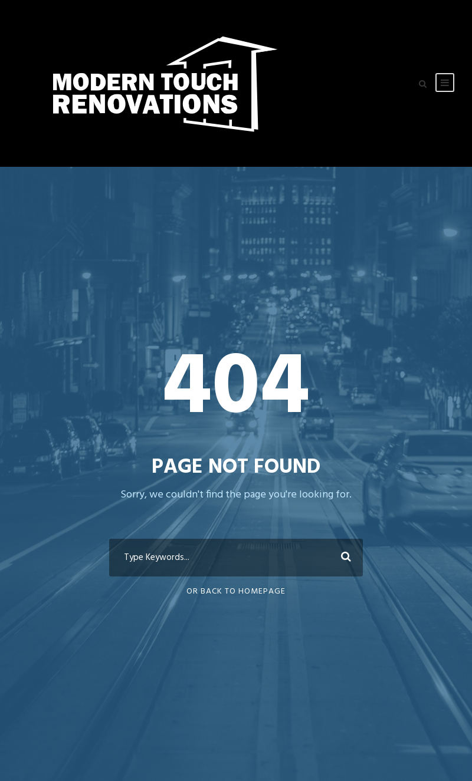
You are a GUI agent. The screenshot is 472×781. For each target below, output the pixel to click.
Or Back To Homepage (236, 591)
